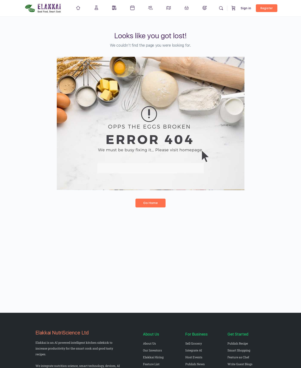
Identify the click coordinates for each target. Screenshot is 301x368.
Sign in (246, 8)
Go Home (150, 203)
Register (266, 8)
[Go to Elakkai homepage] (43, 8)
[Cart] (233, 8)
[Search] (221, 8)
